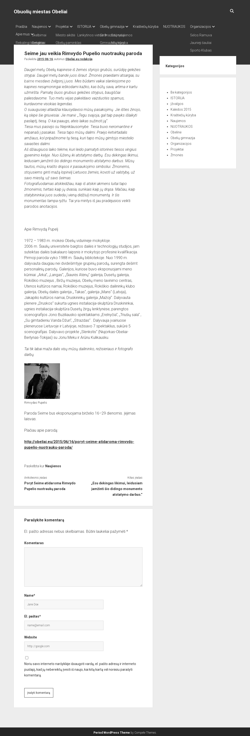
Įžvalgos (177, 102)
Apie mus (23, 33)
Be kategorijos (181, 91)
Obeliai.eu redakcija (78, 57)
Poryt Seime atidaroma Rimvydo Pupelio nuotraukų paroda (50, 484)
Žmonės (177, 154)
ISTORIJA (91, 26)
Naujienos (41, 26)
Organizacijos (217, 26)
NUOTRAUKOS (188, 26)
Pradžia (21, 26)
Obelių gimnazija (121, 26)
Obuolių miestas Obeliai (40, 11)
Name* (29, 594)
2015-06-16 (45, 57)
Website (30, 636)
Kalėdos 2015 (181, 108)
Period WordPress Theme (111, 731)
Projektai (67, 26)
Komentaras (34, 541)
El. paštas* (32, 615)
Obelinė (176, 131)
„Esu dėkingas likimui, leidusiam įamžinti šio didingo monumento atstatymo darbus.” (116, 487)
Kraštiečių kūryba (157, 26)
